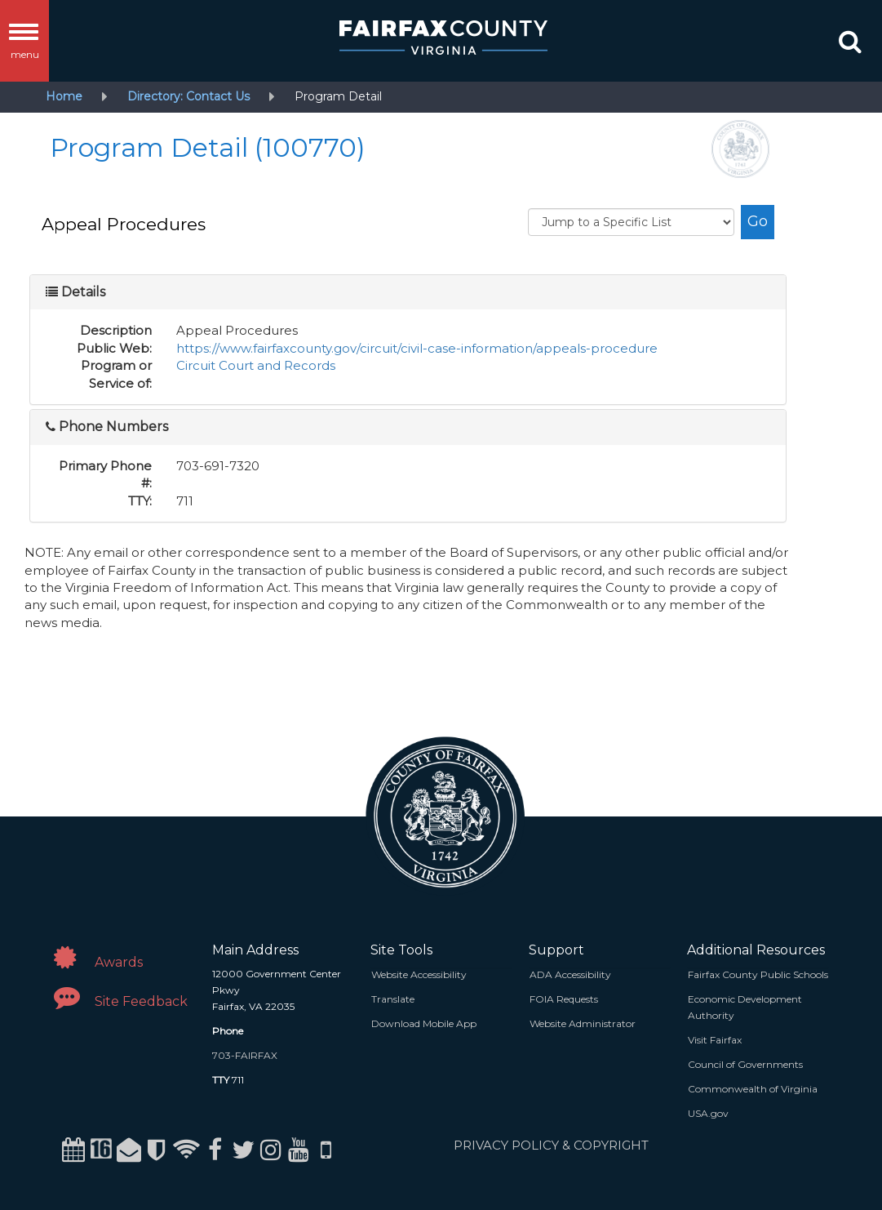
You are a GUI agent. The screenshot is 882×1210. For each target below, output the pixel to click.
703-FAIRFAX (244, 1055)
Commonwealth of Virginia (753, 1089)
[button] (850, 45)
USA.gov (708, 1113)
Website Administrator (583, 1023)
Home (64, 96)
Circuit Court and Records (255, 365)
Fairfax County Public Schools (758, 974)
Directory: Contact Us (188, 96)
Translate (392, 999)
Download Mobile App (423, 1023)
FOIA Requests (564, 999)
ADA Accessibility (570, 974)
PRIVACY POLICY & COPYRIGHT (551, 1145)
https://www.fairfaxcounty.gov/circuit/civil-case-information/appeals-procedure (417, 348)
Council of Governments (745, 1064)
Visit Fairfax (715, 1040)
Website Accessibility (419, 974)
